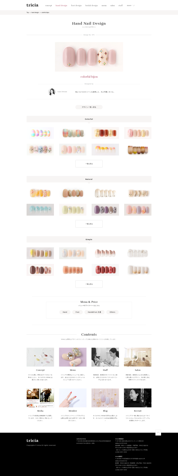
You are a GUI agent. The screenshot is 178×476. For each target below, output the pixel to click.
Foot (77, 312)
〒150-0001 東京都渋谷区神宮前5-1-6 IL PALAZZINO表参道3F (94, 441)
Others (112, 312)
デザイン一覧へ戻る (89, 107)
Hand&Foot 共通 (94, 312)
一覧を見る (89, 164)
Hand (65, 312)
